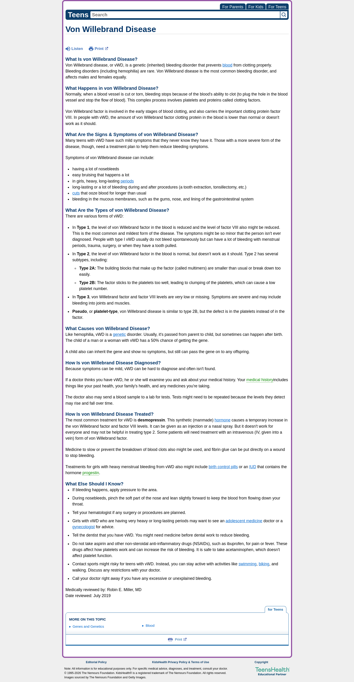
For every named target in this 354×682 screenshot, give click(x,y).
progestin (90, 472)
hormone (222, 420)
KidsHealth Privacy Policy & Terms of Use (180, 662)
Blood (150, 625)
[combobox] (185, 14)
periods (127, 181)
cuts (76, 193)
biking (264, 564)
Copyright (261, 662)
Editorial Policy (96, 662)
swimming (247, 564)
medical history (259, 379)
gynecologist (83, 527)
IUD (252, 466)
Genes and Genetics (88, 626)
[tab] (275, 609)
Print (101, 48)
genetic (119, 334)
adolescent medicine (244, 521)
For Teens (277, 7)
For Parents (232, 7)
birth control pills (223, 466)
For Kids (255, 7)
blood (227, 65)
